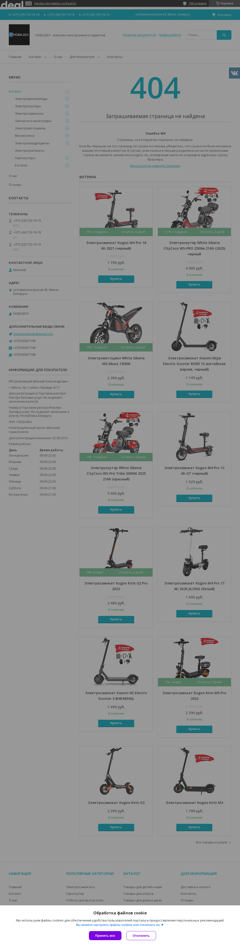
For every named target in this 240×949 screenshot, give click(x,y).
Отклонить (141, 935)
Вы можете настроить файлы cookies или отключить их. (118, 925)
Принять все (105, 935)
